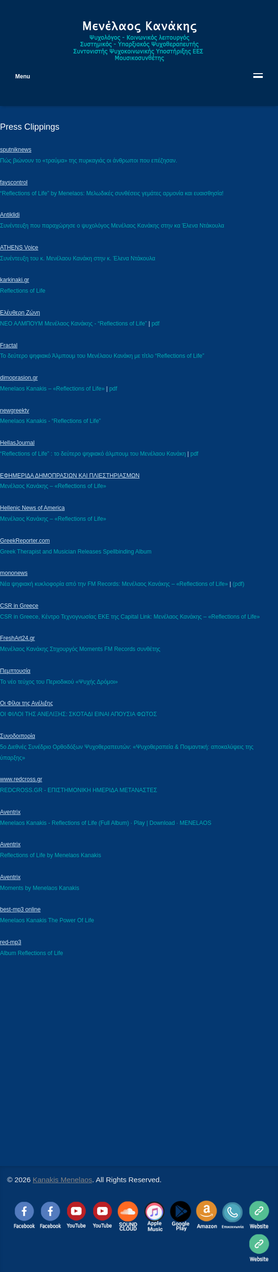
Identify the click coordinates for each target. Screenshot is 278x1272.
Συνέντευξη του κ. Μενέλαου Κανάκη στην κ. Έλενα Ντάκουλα (77, 258)
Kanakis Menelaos (62, 1180)
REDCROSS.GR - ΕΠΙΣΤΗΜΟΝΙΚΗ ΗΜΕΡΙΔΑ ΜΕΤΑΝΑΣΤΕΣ (78, 790)
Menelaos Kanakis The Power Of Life (47, 920)
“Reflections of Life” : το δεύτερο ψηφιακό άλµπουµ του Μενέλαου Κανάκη (93, 453)
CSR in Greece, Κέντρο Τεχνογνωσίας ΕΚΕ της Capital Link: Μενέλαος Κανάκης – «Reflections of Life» (130, 616)
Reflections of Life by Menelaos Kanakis (50, 855)
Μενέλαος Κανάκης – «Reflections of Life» (53, 486)
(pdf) (238, 584)
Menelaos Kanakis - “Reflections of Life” (50, 421)
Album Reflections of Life (31, 953)
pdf (156, 323)
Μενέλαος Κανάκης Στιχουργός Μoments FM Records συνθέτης (80, 649)
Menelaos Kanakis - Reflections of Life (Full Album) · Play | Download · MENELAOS (105, 823)
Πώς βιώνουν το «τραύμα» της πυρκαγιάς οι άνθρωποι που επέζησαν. (88, 160)
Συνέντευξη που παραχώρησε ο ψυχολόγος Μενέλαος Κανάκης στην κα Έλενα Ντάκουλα (112, 225)
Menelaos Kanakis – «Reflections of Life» (52, 388)
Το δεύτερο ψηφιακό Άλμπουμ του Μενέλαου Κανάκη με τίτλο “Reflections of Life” (102, 356)
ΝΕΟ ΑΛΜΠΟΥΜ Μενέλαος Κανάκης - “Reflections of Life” (73, 323)
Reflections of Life (22, 290)
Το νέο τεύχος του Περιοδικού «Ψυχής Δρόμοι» (59, 682)
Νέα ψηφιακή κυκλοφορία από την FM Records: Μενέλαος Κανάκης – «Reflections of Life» (114, 584)
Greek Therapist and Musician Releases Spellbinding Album (76, 551)
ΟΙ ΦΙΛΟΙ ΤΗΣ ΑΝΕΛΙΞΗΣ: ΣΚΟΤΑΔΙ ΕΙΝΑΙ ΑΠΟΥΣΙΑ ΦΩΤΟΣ (78, 714)
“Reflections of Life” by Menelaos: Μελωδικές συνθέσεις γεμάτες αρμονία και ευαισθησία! (111, 193)
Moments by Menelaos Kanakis (39, 888)
